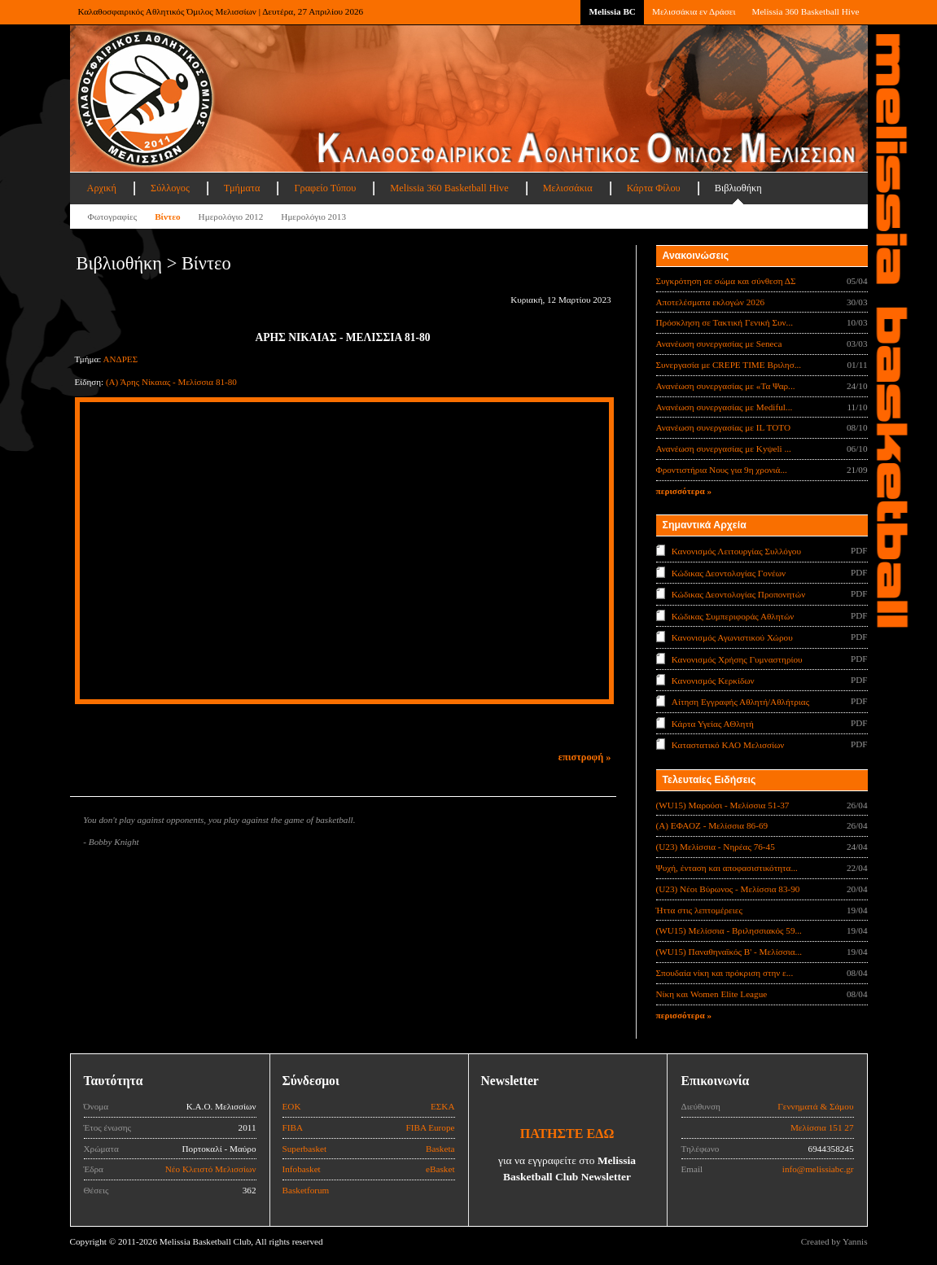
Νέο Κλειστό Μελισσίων (210, 1169)
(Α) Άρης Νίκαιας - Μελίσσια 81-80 (171, 382)
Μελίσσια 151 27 (822, 1127)
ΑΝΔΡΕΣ (120, 359)
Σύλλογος (170, 188)
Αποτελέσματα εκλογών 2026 (710, 302)
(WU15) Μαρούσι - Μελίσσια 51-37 (723, 805)
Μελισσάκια (568, 188)
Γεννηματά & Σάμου (815, 1106)
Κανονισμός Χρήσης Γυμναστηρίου (737, 658)
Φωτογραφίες (113, 216)
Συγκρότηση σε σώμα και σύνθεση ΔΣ (726, 281)
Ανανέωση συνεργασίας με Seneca (719, 343)
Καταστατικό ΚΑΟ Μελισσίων (728, 745)
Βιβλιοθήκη (738, 188)
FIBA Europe (430, 1127)
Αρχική (101, 188)
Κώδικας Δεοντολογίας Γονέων (729, 572)
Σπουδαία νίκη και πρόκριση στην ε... (725, 973)
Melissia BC (612, 11)
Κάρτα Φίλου (654, 188)
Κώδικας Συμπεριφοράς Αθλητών (733, 615)
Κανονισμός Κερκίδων (713, 680)
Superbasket (304, 1148)
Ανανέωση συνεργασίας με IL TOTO (723, 427)
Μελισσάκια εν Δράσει (693, 11)
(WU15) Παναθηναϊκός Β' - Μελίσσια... (729, 951)
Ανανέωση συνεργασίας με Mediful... (724, 407)
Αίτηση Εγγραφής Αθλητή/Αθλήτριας (740, 702)
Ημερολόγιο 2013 (313, 216)
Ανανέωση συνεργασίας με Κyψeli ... (723, 448)
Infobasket (301, 1169)
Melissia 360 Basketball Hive (805, 11)
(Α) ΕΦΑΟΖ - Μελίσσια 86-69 (712, 825)
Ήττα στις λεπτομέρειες (699, 910)
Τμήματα (242, 188)
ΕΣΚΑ (443, 1106)
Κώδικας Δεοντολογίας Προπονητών (738, 594)
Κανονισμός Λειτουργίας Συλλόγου (736, 551)
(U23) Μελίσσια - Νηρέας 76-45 (715, 846)
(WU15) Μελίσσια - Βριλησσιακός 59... (729, 930)
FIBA (293, 1127)
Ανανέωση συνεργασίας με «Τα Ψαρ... (725, 386)
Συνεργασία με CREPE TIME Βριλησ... (729, 365)
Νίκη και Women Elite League (712, 994)
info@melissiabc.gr (818, 1169)
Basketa (440, 1148)
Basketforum (306, 1190)
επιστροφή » (584, 757)
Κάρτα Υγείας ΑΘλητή (713, 724)
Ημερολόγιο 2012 (231, 216)
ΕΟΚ (291, 1106)
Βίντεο (167, 216)
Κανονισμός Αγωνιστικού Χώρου (732, 637)
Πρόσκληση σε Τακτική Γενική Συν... (724, 322)
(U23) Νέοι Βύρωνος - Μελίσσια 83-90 (728, 889)
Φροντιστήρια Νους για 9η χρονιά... (721, 470)
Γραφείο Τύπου (325, 188)
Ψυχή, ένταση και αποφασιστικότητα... (727, 868)
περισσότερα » (684, 491)
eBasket (440, 1169)
